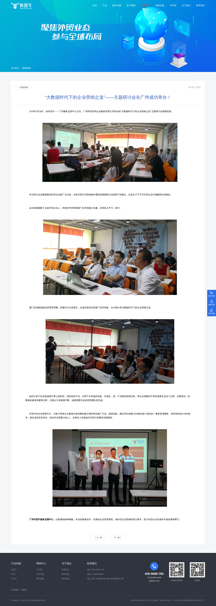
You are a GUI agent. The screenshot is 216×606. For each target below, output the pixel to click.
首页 (95, 5)
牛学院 (173, 5)
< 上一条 (98, 537)
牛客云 (14, 579)
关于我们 (186, 5)
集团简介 (65, 569)
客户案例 (131, 5)
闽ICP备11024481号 (138, 600)
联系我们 (200, 5)
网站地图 (40, 579)
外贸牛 (14, 569)
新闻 (26, 68)
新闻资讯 (145, 5)
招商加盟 (159, 5)
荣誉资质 (65, 574)
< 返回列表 (23, 87)
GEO (13, 574)
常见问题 (40, 574)
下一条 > (117, 537)
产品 (104, 5)
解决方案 (116, 5)
